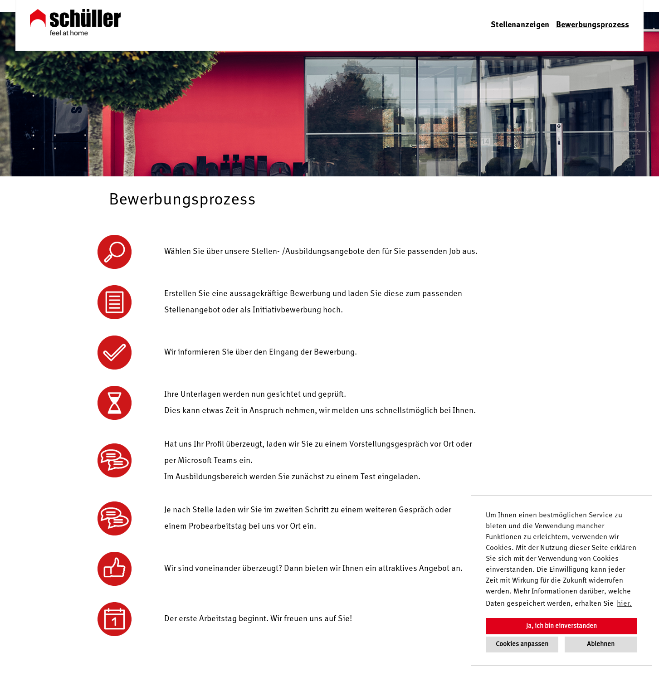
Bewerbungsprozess (592, 25)
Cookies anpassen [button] (522, 644)
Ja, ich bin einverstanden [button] (561, 626)
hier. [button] (624, 604)
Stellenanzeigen (520, 25)
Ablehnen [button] (601, 644)
